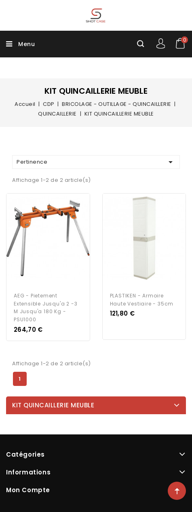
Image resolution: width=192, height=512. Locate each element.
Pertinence (96, 162)
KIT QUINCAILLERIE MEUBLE (53, 405)
